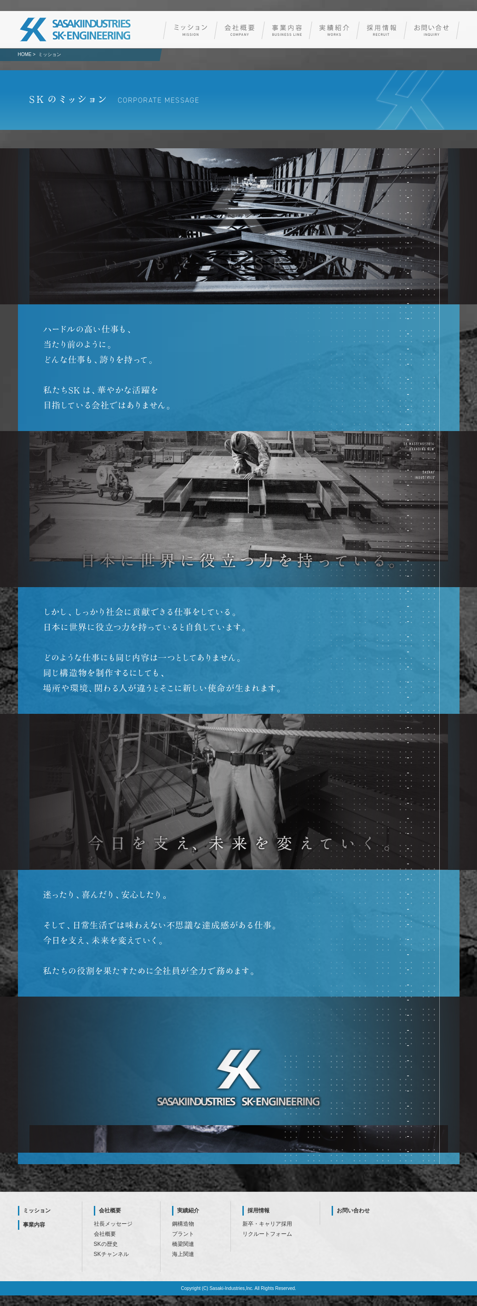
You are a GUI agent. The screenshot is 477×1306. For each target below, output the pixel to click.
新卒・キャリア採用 (267, 1224)
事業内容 (34, 1225)
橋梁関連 (183, 1244)
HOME (25, 54)
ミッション (37, 1210)
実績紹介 (188, 1210)
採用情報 (258, 1210)
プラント (183, 1234)
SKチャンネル (111, 1254)
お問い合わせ (353, 1210)
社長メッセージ (113, 1224)
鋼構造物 (183, 1224)
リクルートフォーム (267, 1234)
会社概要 (110, 1210)
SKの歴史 (106, 1244)
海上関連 (183, 1254)
